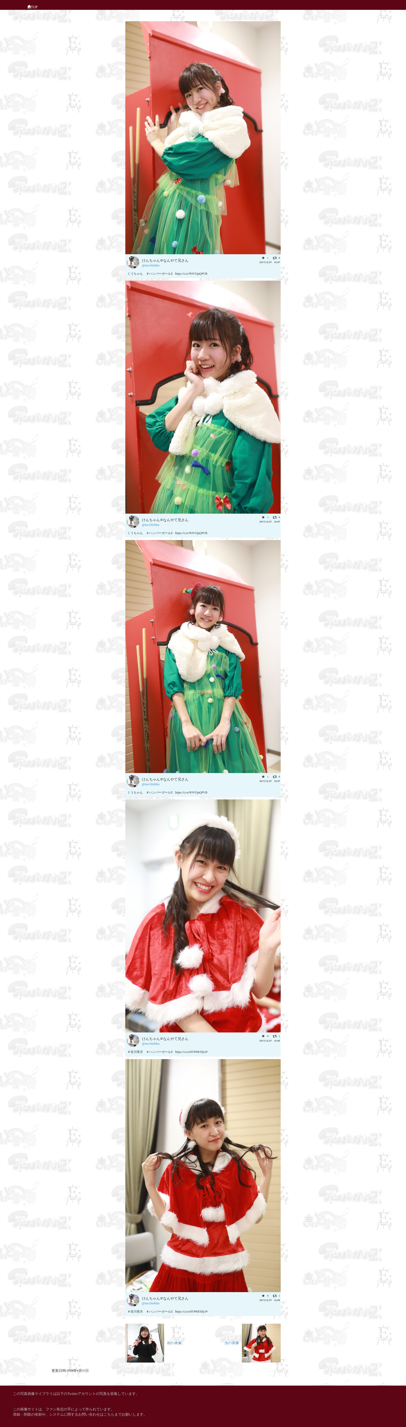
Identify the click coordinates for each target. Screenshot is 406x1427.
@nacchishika (151, 265)
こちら (109, 1414)
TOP (32, 6)
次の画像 (252, 1342)
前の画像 (153, 1342)
